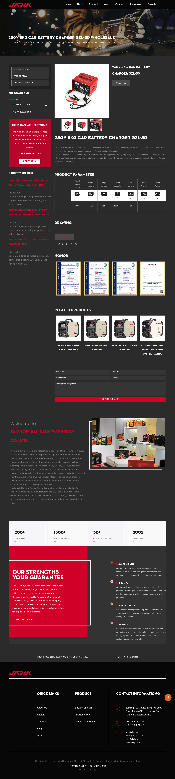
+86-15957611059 (30, 153)
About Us (42, 708)
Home (68, 4)
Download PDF (29, 105)
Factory (41, 715)
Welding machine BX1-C (30, 83)
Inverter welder (30, 76)
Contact (119, 4)
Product (93, 4)
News (107, 4)
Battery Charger (39, 42)
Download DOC (29, 112)
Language (135, 4)
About (80, 4)
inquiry (64, 237)
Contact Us (30, 161)
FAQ (39, 729)
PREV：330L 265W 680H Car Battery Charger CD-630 (62, 657)
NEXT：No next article (127, 657)
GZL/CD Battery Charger (62, 42)
